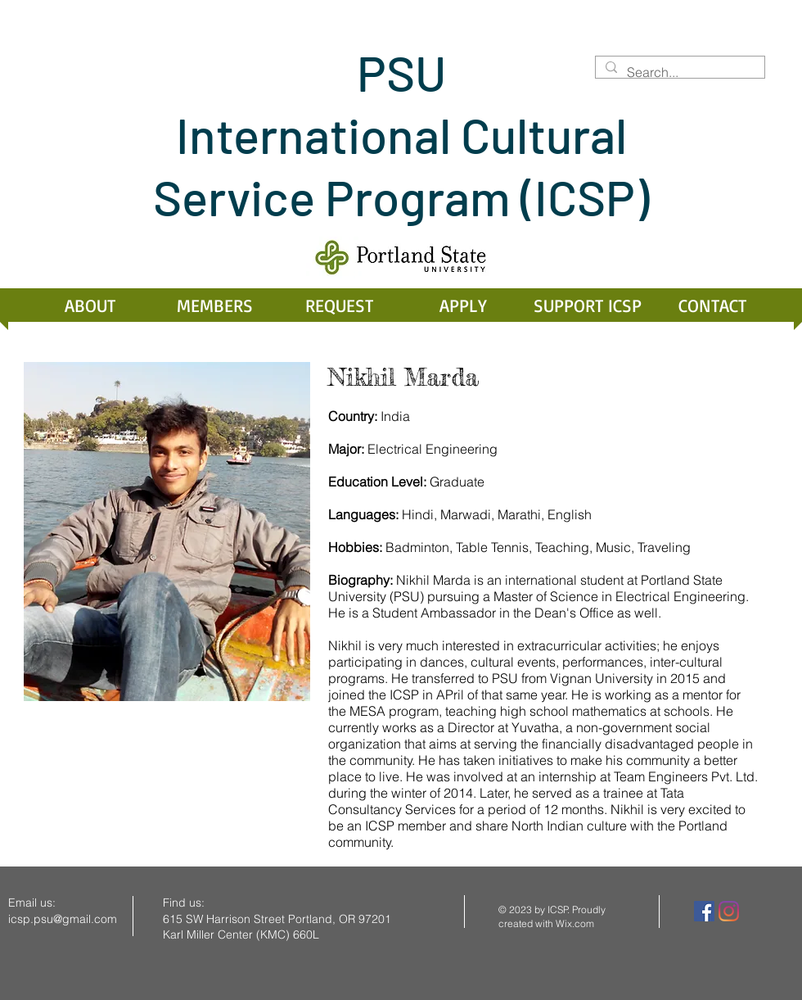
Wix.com (575, 923)
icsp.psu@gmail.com (62, 919)
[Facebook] (704, 911)
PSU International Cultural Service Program (390, 134)
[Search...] (678, 72)
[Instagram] (729, 911)
